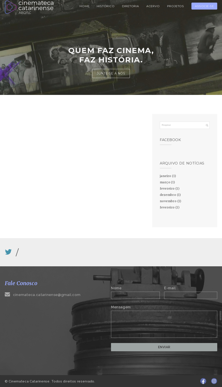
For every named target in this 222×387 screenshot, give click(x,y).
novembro (168, 201)
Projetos (175, 6)
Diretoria (130, 6)
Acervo (153, 6)
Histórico (105, 6)
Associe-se (204, 6)
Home (84, 6)
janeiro (165, 176)
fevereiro (167, 188)
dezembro (168, 195)
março (165, 182)
